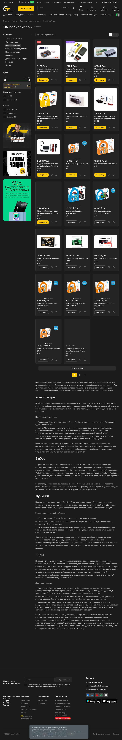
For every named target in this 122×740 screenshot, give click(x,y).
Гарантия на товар (62, 707)
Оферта (116, 734)
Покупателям (61, 696)
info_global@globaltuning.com (97, 686)
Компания (25, 696)
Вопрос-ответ (60, 710)
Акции (6, 701)
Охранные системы (14, 39)
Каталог (6, 698)
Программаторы (12, 52)
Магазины (42, 703)
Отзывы (24, 713)
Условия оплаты (61, 700)
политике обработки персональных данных (42, 686)
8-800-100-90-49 (109, 2)
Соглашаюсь (78, 732)
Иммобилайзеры (12, 45)
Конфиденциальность (101, 734)
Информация (43, 696)
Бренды (6, 703)
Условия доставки (62, 703)
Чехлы (8, 65)
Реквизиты (42, 700)
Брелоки (9, 62)
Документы (25, 707)
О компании (25, 700)
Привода (9, 55)
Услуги (6, 705)
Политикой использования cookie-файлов (52, 736)
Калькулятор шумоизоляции (61, 714)
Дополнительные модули (16, 59)
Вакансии (24, 703)
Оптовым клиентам (28, 710)
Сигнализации (11, 42)
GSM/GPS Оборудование (16, 49)
